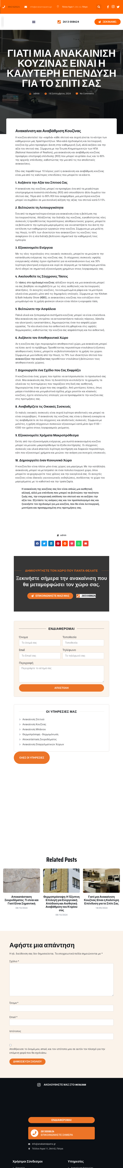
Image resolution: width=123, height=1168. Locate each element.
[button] (98, 6)
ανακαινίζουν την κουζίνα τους (33, 358)
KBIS (43, 297)
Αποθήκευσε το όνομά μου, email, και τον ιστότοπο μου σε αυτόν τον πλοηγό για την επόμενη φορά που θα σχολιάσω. (57, 1051)
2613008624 (47, 1131)
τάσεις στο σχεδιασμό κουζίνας (37, 282)
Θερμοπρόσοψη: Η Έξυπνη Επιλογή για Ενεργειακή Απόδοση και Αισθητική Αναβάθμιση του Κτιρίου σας (61, 903)
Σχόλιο (14, 961)
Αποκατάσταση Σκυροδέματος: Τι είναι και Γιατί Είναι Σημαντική (21, 900)
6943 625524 (14, 7)
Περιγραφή (26, 663)
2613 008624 (71, 21)
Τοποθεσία (69, 637)
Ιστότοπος (15, 1031)
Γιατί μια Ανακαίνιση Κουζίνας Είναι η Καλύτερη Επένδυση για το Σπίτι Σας (101, 900)
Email (22, 650)
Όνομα (23, 637)
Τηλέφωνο (69, 650)
